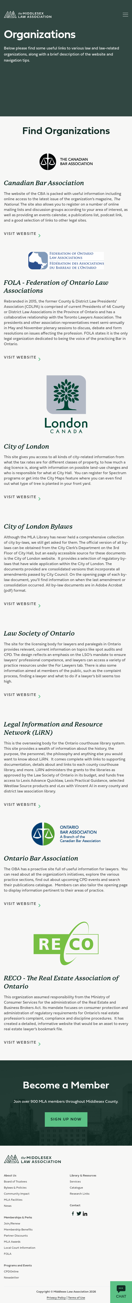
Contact (75, 1205)
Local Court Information (19, 1248)
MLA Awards (12, 1241)
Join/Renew (12, 1223)
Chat (121, 1292)
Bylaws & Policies (15, 1187)
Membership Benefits (18, 1229)
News (7, 1206)
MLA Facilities (13, 1200)
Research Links (79, 1193)
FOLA (7, 1254)
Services (75, 1181)
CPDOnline (11, 1271)
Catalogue (76, 1187)
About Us (10, 1175)
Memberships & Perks (18, 1217)
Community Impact (17, 1193)
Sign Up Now (66, 1119)
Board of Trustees (15, 1181)
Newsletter (11, 1277)
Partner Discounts (16, 1235)
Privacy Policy (56, 1297)
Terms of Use (76, 1297)
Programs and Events (18, 1265)
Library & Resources (83, 1175)
